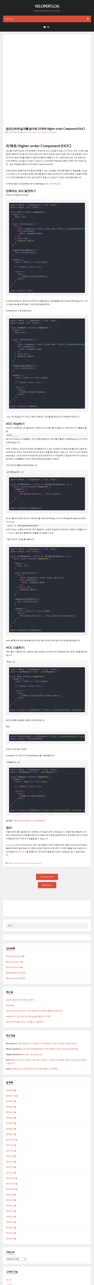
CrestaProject (50, 1278)
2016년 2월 (11, 1200)
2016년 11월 (11, 1151)
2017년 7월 (11, 1112)
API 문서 (22, 819)
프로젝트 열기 (55, 151)
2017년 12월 (11, 1107)
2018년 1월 (11, 1101)
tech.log (41, 99)
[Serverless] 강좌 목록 (15, 945)
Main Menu (47, 19)
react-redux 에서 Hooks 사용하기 (20, 967)
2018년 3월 (11, 1090)
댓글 (10, 1258)
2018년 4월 (11, 1085)
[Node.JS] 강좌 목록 (14, 934)
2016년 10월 (11, 1156)
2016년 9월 (11, 1162)
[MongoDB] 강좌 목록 (15, 940)
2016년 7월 (11, 1173)
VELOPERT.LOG (47, 6)
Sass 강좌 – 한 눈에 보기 (31, 1021)
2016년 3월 (11, 1195)
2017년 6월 (11, 1118)
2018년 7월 (11, 1074)
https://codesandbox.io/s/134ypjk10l (29, 788)
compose (11, 500)
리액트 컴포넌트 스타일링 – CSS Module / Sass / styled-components (45, 1010)
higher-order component (17, 831)
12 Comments (52, 99)
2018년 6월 (11, 1079)
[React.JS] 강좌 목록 (14, 929)
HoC (28, 831)
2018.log (10, 972)
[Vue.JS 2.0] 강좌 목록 (15, 923)
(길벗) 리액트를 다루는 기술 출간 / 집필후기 (25, 989)
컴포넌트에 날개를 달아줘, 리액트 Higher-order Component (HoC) (45, 96)
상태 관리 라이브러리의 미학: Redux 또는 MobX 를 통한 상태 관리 (34, 978)
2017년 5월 (11, 1123)
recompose (11, 812)
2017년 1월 (11, 1140)
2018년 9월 (11, 1068)
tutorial (38, 831)
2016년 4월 (11, 1189)
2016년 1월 (11, 1206)
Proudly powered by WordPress (16, 1278)
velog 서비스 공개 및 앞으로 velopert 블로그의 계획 (28, 983)
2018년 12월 (11, 1063)
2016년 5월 (11, 1184)
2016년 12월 (11, 1145)
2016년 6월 (11, 1178)
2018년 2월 (11, 1096)
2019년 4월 (11, 1057)
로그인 (9, 1247)
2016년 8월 (11, 1167)
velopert (25, 99)
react (33, 831)
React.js (34, 99)
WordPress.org (12, 1263)
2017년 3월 (11, 1134)
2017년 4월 (11, 1129)
